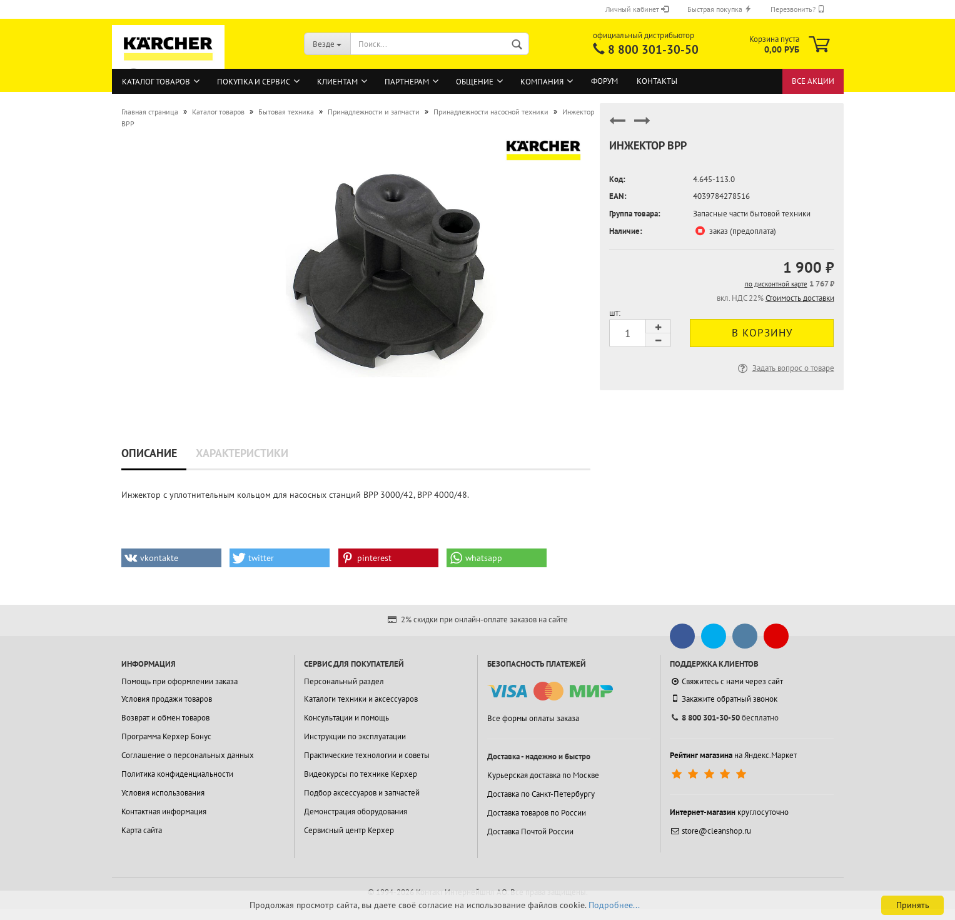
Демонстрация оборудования (355, 811)
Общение (474, 81)
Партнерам (407, 81)
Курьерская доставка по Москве (543, 775)
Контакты (657, 81)
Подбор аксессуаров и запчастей (362, 792)
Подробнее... (614, 905)
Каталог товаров (156, 81)
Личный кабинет (637, 9)
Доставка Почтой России (530, 831)
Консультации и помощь (346, 717)
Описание (149, 453)
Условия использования (163, 792)
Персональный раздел (344, 681)
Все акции (813, 81)
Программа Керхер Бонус (166, 736)
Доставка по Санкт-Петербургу (541, 794)
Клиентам (337, 81)
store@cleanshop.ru (710, 831)
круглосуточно (729, 812)
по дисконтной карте (776, 284)
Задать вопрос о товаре (785, 368)
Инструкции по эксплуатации (355, 736)
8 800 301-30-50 (653, 49)
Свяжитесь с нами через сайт (726, 681)
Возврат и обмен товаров (165, 717)
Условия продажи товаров (166, 699)
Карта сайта (141, 830)
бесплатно (724, 717)
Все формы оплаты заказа (533, 718)
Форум (604, 81)
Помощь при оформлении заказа (179, 681)
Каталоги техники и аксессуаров (361, 699)
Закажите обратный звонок (723, 698)
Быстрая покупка (719, 9)
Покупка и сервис (253, 81)
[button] (171, 557)
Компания (541, 81)
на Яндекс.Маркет (733, 755)
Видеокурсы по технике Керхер (360, 774)
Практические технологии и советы (367, 755)
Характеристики (242, 453)
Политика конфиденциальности (177, 774)
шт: (614, 313)
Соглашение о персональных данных (187, 755)
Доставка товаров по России (536, 812)
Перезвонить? (798, 9)
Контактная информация (163, 811)
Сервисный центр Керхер (349, 830)
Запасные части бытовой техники (752, 213)
